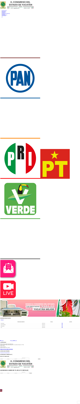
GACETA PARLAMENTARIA (6, 13)
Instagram (12, 340)
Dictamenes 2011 (2, 352)
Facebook (2, 340)
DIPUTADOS (3, 11)
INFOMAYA (3, 14)
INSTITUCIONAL (4, 10)
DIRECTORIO (4, 15)
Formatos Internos (7, 352)
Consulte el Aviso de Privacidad (34, 359)
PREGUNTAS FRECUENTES (6, 349)
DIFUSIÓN (3, 12)
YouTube (15, 340)
